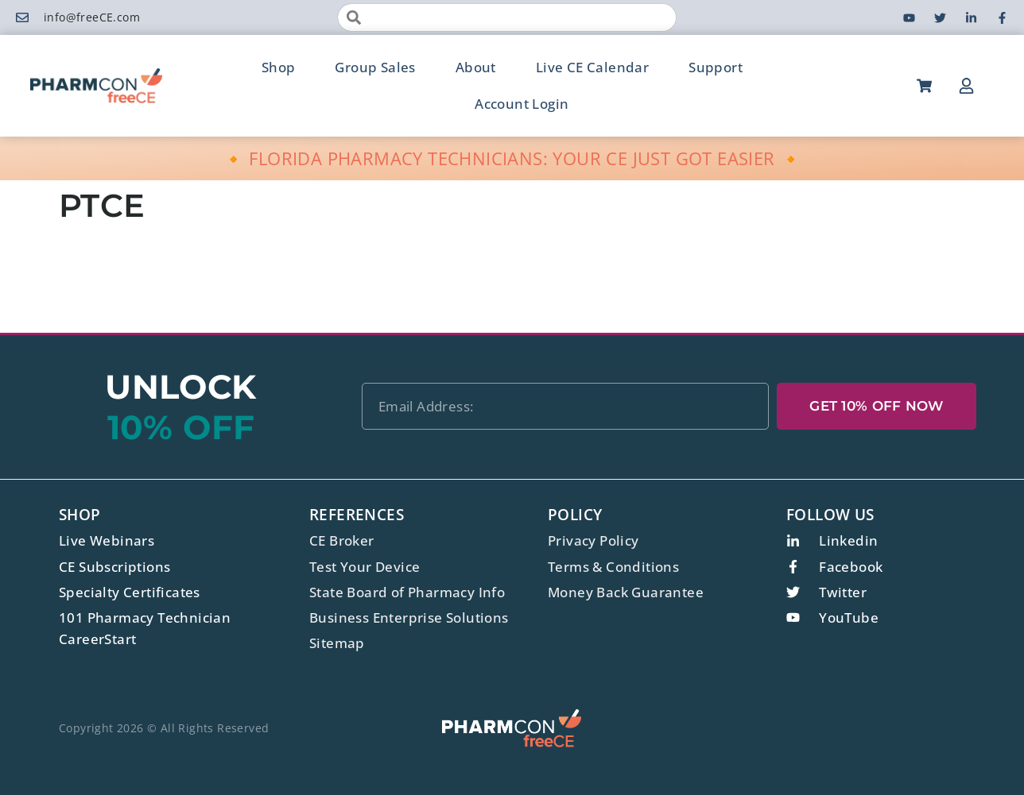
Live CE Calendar (592, 67)
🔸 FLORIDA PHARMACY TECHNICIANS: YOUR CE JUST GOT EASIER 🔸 (512, 158)
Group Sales (375, 67)
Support (715, 67)
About (476, 67)
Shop (279, 67)
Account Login (521, 104)
